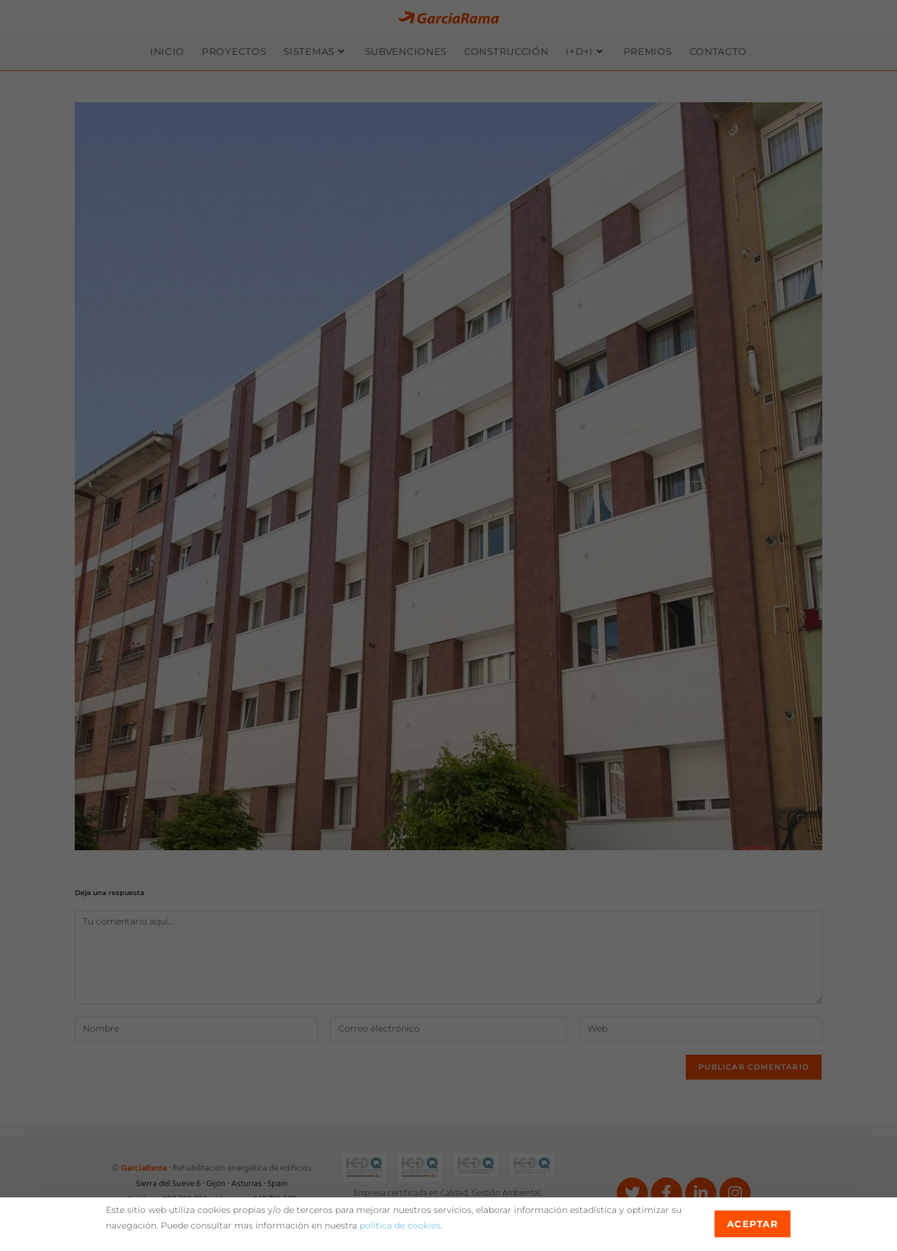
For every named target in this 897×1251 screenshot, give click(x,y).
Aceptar (753, 1224)
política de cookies (399, 1225)
